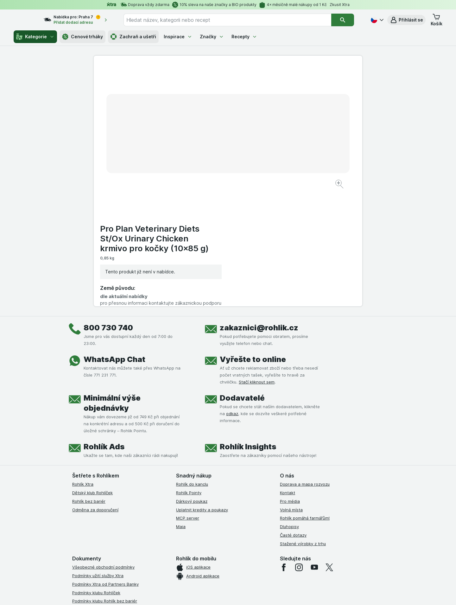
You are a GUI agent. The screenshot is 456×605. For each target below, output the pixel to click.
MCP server (187, 399)
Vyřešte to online (253, 240)
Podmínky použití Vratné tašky (102, 499)
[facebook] (284, 448)
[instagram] (299, 448)
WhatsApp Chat (114, 240)
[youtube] (314, 448)
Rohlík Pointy (188, 374)
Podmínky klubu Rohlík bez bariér (104, 482)
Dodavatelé (242, 279)
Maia (181, 407)
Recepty (244, 36)
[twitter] (329, 448)
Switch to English (238, 566)
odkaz (232, 294)
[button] (406, 20)
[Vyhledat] (346, 20)
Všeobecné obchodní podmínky (103, 448)
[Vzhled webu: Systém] (199, 592)
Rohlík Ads (104, 328)
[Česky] (376, 20)
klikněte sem (143, 550)
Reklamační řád (87, 507)
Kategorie (35, 37)
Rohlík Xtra (82, 365)
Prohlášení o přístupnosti (96, 524)
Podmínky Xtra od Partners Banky (105, 465)
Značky (212, 36)
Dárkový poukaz (191, 382)
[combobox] (235, 20)
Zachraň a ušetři (133, 37)
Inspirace (178, 36)
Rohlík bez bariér (88, 382)
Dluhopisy (289, 407)
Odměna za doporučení (95, 390)
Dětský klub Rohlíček (92, 374)
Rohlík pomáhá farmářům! (305, 399)
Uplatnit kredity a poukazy (202, 390)
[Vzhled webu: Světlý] (229, 592)
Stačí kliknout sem (257, 263)
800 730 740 (108, 209)
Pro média (290, 382)
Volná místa (291, 390)
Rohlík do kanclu (192, 365)
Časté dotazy (293, 416)
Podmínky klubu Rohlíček (96, 473)
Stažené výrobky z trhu (303, 424)
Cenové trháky (82, 37)
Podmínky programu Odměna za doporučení (115, 516)
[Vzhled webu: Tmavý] (258, 592)
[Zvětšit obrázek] (205, 164)
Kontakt (287, 374)
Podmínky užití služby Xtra (98, 456)
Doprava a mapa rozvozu (305, 365)
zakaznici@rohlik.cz (259, 209)
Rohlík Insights (248, 328)
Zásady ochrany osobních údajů (104, 490)
